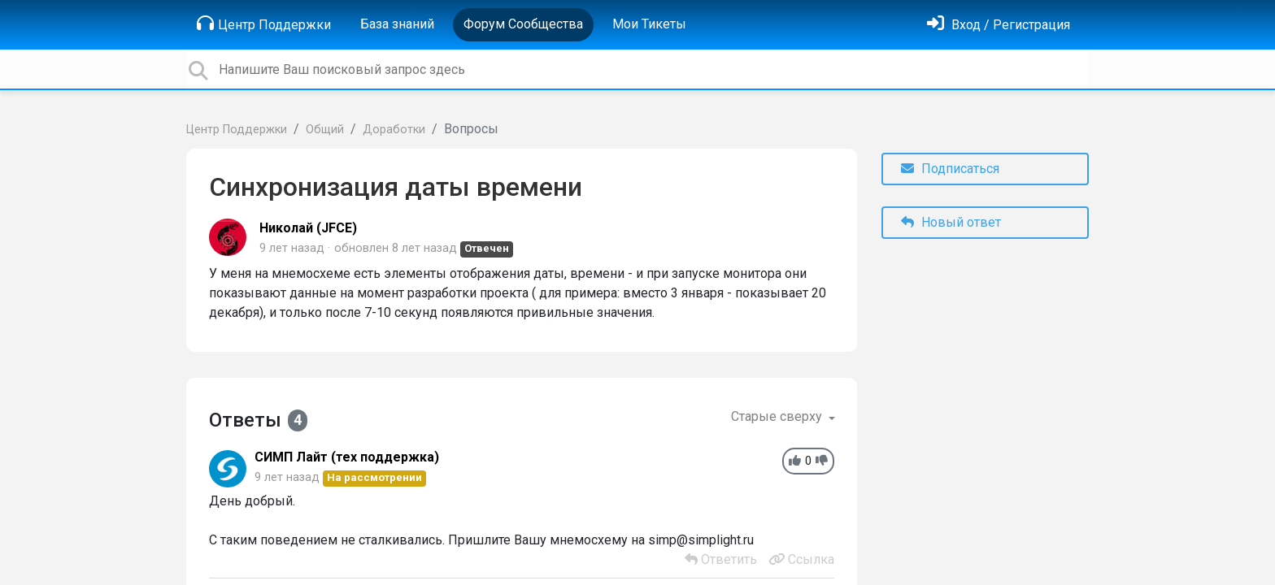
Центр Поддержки (264, 23)
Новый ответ (951, 222)
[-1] (822, 461)
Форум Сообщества (523, 24)
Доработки (394, 129)
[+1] (795, 461)
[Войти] (998, 24)
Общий (325, 129)
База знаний (397, 24)
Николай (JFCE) (308, 228)
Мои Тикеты (649, 24)
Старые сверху (778, 416)
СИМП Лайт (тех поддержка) (347, 457)
